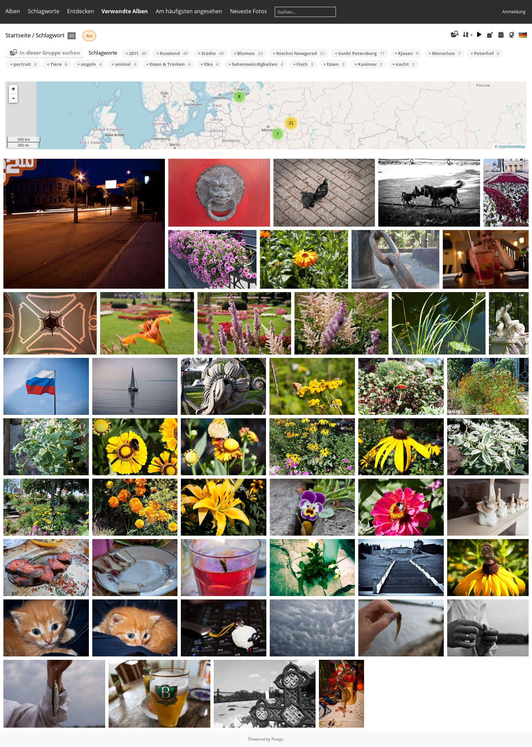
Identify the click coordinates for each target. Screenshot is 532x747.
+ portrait (23, 64)
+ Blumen (248, 53)
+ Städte (211, 53)
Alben (12, 11)
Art (89, 36)
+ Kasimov (368, 64)
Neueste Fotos (248, 11)
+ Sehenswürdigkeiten (255, 64)
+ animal (124, 64)
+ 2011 (136, 53)
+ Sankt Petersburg (359, 53)
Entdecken (80, 11)
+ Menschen (444, 53)
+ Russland (172, 53)
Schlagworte (43, 11)
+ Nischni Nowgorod (299, 53)
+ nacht (403, 64)
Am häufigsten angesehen (189, 11)
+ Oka (209, 64)
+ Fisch (303, 64)
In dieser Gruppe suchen (50, 52)
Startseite (18, 35)
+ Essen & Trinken (168, 64)
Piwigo (277, 739)
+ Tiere (57, 64)
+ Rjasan (406, 53)
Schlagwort (50, 35)
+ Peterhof (485, 53)
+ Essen (333, 64)
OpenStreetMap (511, 147)
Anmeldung (514, 11)
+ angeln (89, 64)
